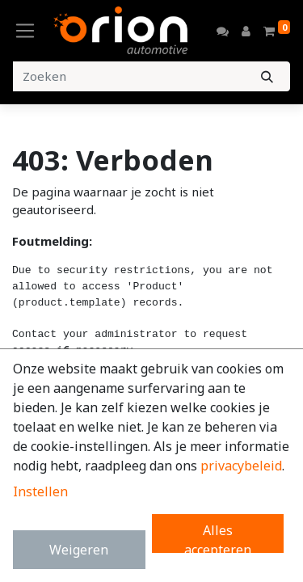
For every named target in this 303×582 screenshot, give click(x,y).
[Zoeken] (267, 76)
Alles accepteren (217, 537)
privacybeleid (241, 465)
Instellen (40, 491)
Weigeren (78, 550)
